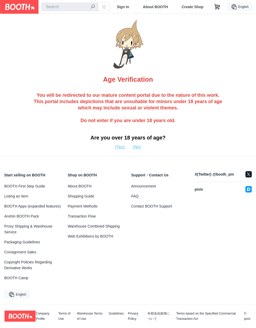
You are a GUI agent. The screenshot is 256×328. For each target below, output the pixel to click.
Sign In (123, 7)
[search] (93, 7)
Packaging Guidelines (22, 242)
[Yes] (120, 147)
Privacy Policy (133, 316)
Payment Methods (83, 206)
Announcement (143, 186)
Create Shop (192, 7)
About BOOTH (155, 7)
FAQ (135, 196)
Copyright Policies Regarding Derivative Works (28, 265)
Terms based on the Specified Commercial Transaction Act (206, 316)
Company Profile (42, 316)
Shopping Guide (81, 196)
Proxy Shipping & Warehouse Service (28, 229)
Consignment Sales (20, 252)
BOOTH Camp (16, 278)
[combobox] (69, 7)
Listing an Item (16, 196)
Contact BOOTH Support (151, 206)
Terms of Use (64, 316)
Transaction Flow (82, 216)
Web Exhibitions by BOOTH (90, 236)
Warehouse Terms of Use (90, 316)
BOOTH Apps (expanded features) (32, 206)
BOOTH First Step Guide (24, 186)
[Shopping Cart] (217, 7)
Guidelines (116, 313)
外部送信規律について (159, 316)
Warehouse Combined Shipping (94, 226)
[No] (137, 147)
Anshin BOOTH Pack (21, 216)
